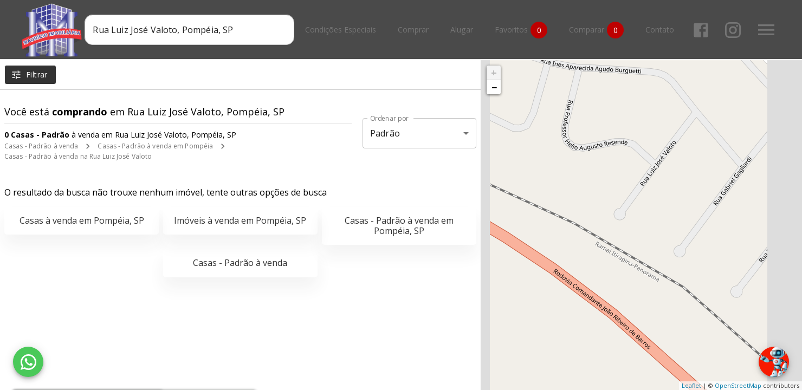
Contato (659, 30)
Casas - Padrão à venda (41, 146)
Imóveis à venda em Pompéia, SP (240, 220)
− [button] (494, 87)
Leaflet (691, 385)
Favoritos (521, 30)
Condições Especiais (340, 30)
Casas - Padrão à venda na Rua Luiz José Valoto (78, 156)
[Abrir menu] (766, 29)
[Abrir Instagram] (732, 30)
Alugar (461, 30)
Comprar (413, 30)
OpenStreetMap (738, 385)
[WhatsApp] (28, 362)
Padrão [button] (385, 133)
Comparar (596, 30)
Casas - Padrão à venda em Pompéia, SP (399, 225)
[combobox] (189, 30)
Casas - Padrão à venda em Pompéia (155, 146)
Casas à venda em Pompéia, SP (82, 220)
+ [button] (494, 72)
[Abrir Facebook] (700, 30)
